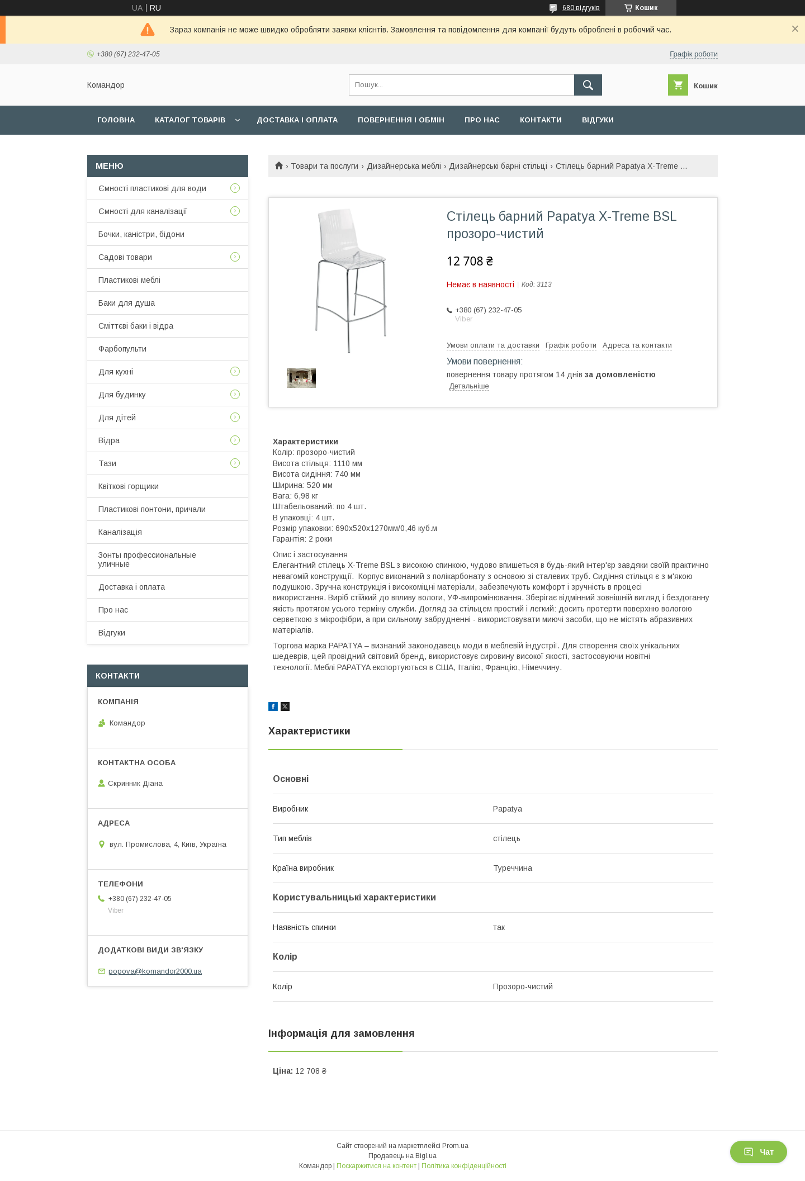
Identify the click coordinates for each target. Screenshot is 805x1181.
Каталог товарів (190, 120)
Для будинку (122, 394)
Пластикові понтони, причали (152, 509)
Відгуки (598, 120)
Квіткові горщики (128, 486)
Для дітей (117, 417)
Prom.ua (455, 1146)
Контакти (541, 120)
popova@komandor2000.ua (155, 971)
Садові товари (125, 257)
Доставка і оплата (297, 120)
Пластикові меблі (129, 280)
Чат (759, 1152)
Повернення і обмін (401, 120)
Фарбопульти (122, 348)
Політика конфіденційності (464, 1166)
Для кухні (115, 371)
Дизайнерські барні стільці (498, 166)
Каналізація (120, 532)
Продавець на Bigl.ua (402, 1156)
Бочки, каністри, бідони (141, 234)
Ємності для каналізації (142, 211)
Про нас (482, 120)
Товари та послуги (324, 166)
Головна (116, 120)
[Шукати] (588, 85)
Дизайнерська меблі (404, 166)
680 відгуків (581, 8)
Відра (109, 440)
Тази (107, 463)
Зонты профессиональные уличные (147, 559)
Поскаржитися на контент (376, 1166)
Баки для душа (126, 302)
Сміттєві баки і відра (135, 325)
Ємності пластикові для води (152, 188)
